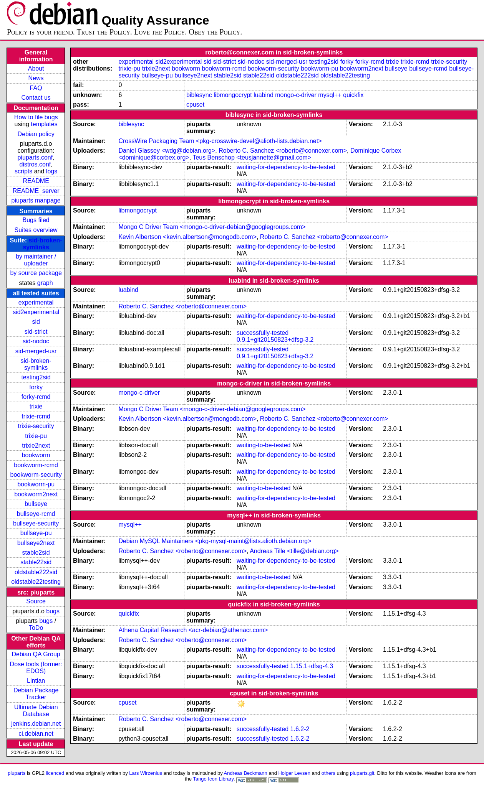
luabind (263, 95)
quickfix (353, 95)
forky (36, 387)
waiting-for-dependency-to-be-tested (286, 167)
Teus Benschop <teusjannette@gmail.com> (251, 157)
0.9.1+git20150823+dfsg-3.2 (275, 339)
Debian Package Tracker (35, 693)
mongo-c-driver (296, 95)
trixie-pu (36, 436)
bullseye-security (36, 523)
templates (44, 124)
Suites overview (36, 230)
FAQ (36, 88)
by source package (35, 273)
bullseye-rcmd (36, 514)
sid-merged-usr (36, 351)
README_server (36, 191)
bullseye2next (36, 543)
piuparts (16, 773)
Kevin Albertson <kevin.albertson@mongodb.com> (187, 237)
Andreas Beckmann (245, 773)
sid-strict (36, 331)
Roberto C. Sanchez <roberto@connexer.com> (283, 150)
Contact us (35, 97)
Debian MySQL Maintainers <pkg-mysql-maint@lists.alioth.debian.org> (214, 541)
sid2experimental (36, 312)
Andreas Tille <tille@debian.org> (294, 551)
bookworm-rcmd (36, 465)
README (36, 181)
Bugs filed (35, 220)
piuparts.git (362, 773)
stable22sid (35, 562)
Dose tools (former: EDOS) (36, 667)
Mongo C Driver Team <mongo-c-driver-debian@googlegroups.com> (211, 227)
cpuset (195, 104)
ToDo (36, 627)
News (36, 78)
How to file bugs (36, 117)
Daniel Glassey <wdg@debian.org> (166, 150)
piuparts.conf (35, 157)
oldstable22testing (36, 581)
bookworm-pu (36, 484)
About (36, 68)
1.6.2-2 (300, 729)
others (328, 773)
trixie (36, 406)
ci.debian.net (35, 733)
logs (51, 171)
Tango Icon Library (213, 779)
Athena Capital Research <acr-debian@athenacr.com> (193, 630)
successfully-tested (262, 332)
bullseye (36, 504)
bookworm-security (35, 474)
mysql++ (329, 95)
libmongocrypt (233, 95)
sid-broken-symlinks (42, 243)
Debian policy (36, 134)
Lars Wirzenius (145, 773)
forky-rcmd (36, 397)
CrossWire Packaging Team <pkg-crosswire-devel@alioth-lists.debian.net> (220, 141)
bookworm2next (36, 494)
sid (36, 321)
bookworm (36, 455)
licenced (55, 773)
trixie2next (36, 445)
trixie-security (36, 426)
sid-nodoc (36, 341)
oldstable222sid (36, 572)
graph (45, 283)
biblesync (199, 95)
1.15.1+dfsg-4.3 (311, 666)
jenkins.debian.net (36, 723)
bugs (53, 611)
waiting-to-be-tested (264, 445)
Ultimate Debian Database (36, 710)
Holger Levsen (294, 773)
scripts (23, 171)
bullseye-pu (36, 533)
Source (36, 601)
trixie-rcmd (36, 416)
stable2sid (36, 552)
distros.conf (35, 164)
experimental (36, 302)
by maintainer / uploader (36, 260)
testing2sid (36, 377)
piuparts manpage (36, 200)
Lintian (36, 680)
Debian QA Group (36, 654)
